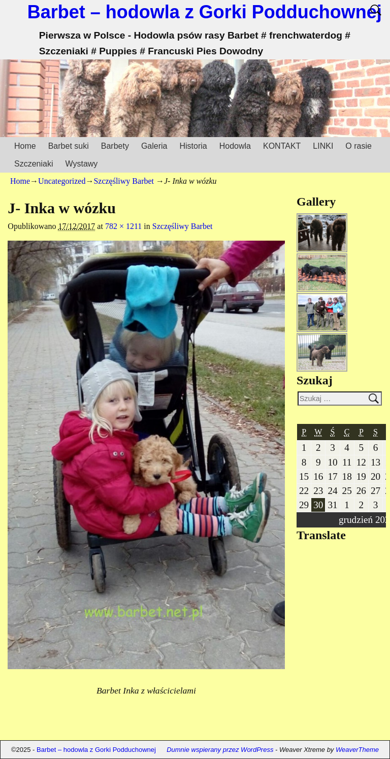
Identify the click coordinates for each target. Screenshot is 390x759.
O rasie (358, 146)
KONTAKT (282, 146)
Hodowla (235, 146)
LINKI (323, 146)
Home (25, 146)
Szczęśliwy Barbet (123, 181)
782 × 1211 (123, 226)
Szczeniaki (33, 163)
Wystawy (81, 163)
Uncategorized (61, 181)
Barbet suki (68, 146)
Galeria (154, 146)
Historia (193, 146)
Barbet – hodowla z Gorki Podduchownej (204, 12)
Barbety (115, 146)
